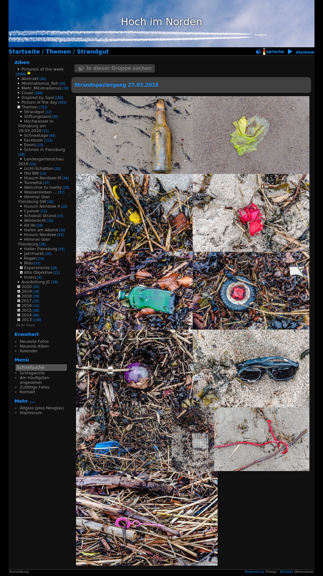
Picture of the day (39, 102)
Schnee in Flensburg (44, 149)
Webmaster (304, 572)
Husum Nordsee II (42, 206)
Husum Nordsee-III (42, 178)
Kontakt (27, 391)
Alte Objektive (38, 272)
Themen (58, 52)
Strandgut (93, 52)
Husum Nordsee (40, 234)
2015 (26, 310)
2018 (26, 296)
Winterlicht (35, 220)
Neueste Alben (34, 346)
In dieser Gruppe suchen (119, 68)
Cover (27, 92)
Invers (30, 277)
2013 (26, 319)
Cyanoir (31, 211)
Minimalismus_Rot (39, 83)
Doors (30, 144)
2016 (26, 305)
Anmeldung (19, 572)
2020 (26, 286)
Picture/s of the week (42, 69)
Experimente (37, 267)
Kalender (29, 350)
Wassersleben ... (40, 192)
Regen (30, 258)
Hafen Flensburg (40, 248)
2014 (26, 315)
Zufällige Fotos (35, 387)
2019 (26, 291)
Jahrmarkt (34, 253)
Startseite (24, 52)
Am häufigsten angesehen (34, 380)
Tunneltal (33, 182)
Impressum (31, 412)
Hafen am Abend (41, 230)
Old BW (31, 173)
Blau (28, 263)
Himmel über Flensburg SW (34, 199)
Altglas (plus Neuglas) (42, 408)
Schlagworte (32, 373)
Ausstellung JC (35, 281)
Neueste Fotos (34, 341)
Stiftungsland (37, 116)
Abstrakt (29, 78)
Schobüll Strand (40, 215)
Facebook (33, 140)
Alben (22, 62)
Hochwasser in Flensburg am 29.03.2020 (35, 126)
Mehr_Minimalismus (41, 88)
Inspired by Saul (37, 97)
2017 (26, 300)
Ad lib (29, 225)
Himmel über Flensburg (34, 241)
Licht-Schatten (38, 168)
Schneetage (36, 135)
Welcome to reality (43, 187)
